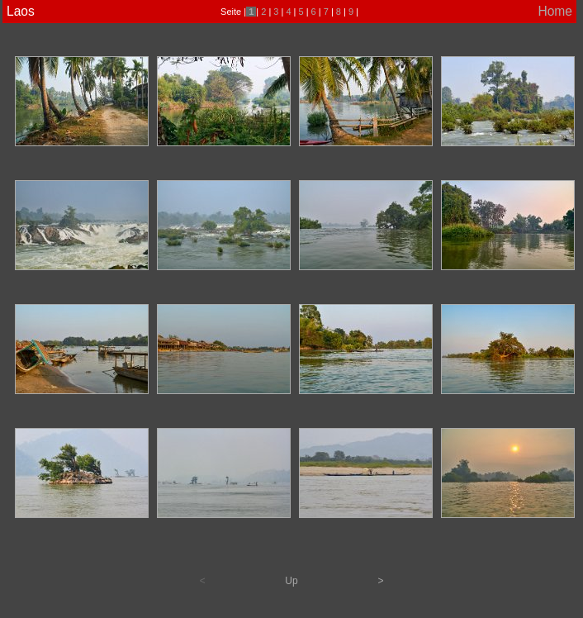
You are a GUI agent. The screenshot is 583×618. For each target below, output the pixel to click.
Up (291, 581)
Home (555, 11)
